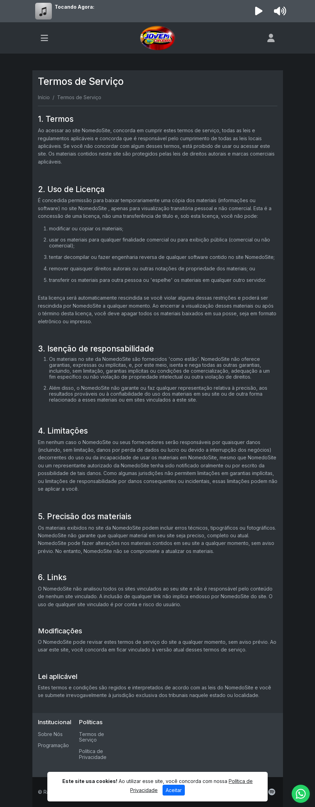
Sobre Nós (50, 734)
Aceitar (174, 790)
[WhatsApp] (301, 794)
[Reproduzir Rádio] (258, 11)
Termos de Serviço (91, 737)
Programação (53, 745)
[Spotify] (271, 792)
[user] (271, 37)
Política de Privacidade (93, 754)
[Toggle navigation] (44, 37)
